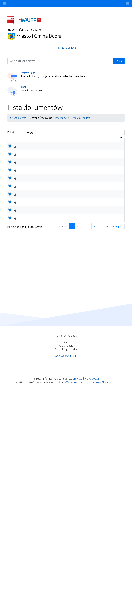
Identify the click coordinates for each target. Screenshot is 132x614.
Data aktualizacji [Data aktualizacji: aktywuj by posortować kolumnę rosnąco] (112, 143)
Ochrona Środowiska (41, 117)
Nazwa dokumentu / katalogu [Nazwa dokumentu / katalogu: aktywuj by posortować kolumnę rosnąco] (35, 145)
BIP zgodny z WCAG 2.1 (86, 600)
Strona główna (18, 117)
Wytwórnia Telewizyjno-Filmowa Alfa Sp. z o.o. (90, 604)
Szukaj (118, 61)
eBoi (23, 86)
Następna (117, 522)
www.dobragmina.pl (66, 577)
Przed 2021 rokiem (80, 117)
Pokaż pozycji (20, 132)
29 (106, 522)
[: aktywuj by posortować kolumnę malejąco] (11, 143)
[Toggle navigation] (127, 3)
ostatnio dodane (67, 47)
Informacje (61, 117)
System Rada (28, 72)
